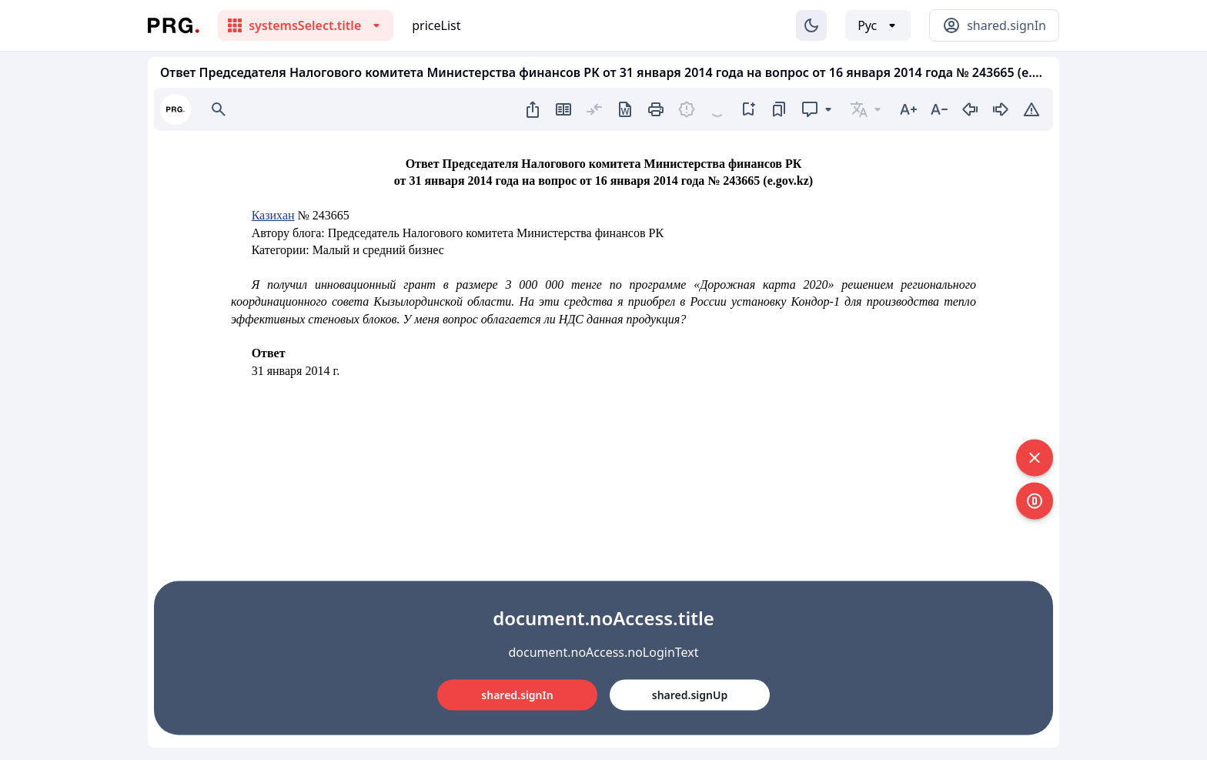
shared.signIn (517, 695)
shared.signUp (689, 695)
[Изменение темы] (811, 25)
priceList (436, 25)
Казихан (273, 215)
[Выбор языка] (878, 25)
